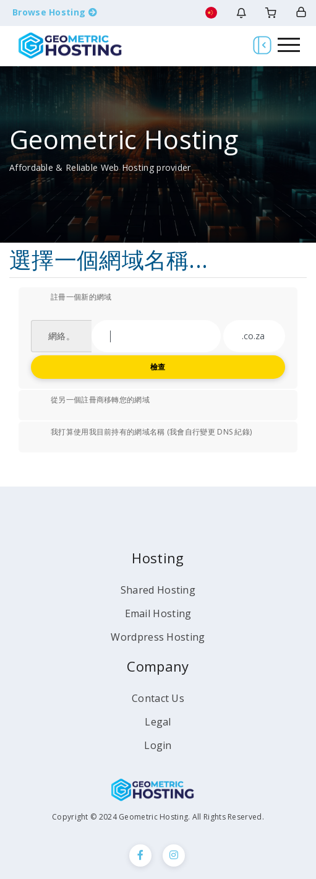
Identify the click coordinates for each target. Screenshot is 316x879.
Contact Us (158, 698)
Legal (158, 722)
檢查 (157, 367)
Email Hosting (158, 613)
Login (158, 745)
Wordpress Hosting (158, 637)
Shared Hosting (158, 590)
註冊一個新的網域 (71, 298)
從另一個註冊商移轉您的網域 (90, 400)
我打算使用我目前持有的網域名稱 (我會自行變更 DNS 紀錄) (141, 432)
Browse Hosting (54, 12)
